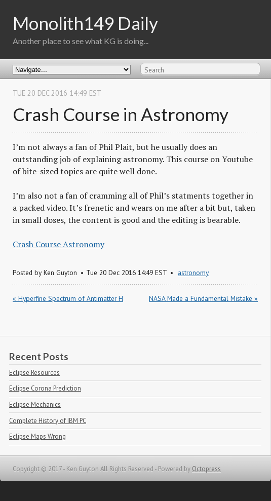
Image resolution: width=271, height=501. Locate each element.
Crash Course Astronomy (58, 244)
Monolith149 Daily (85, 22)
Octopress (206, 469)
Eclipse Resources (34, 372)
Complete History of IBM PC (47, 420)
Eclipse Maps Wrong (37, 436)
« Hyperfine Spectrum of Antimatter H (68, 298)
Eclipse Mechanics (35, 404)
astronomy (193, 272)
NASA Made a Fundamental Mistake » (203, 298)
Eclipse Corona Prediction (45, 388)
